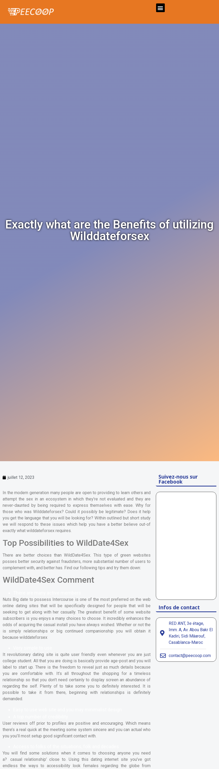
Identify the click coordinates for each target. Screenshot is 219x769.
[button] (160, 7)
